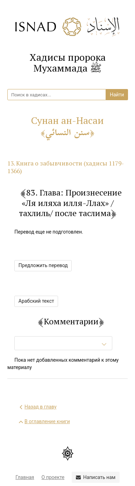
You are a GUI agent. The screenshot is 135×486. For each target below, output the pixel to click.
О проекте (53, 477)
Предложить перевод (43, 265)
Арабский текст (36, 301)
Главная (24, 477)
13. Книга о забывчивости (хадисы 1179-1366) (65, 167)
